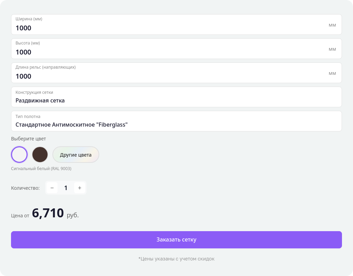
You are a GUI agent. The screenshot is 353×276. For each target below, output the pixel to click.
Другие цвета (76, 154)
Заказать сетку (176, 239)
